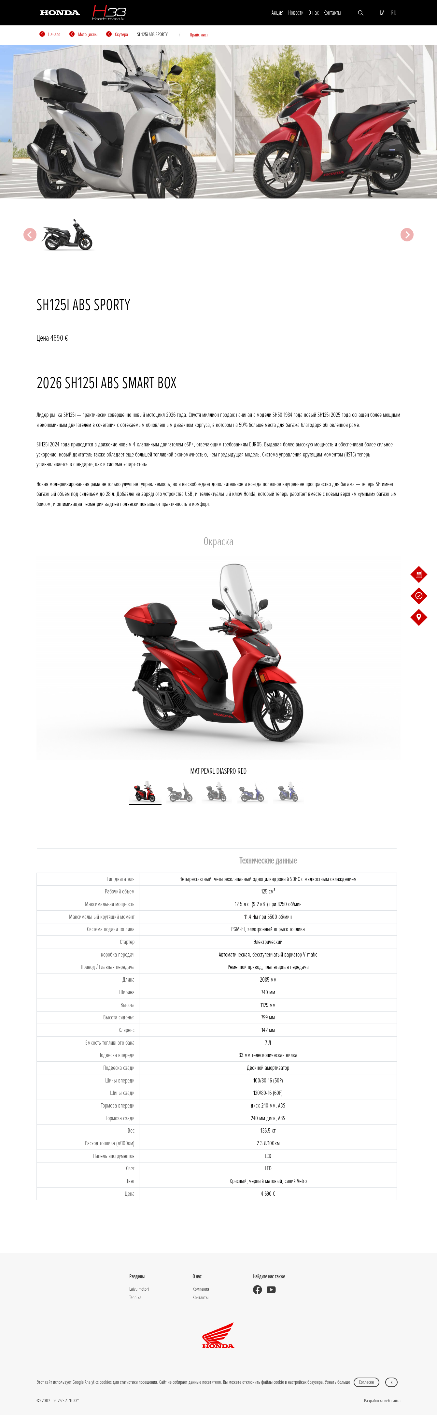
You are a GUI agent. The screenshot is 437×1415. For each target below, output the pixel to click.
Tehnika (135, 1297)
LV (382, 12)
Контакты (332, 12)
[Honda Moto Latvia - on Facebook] (260, 1290)
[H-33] (109, 12)
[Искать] (360, 12)
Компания (200, 1289)
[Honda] (59, 12)
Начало (49, 34)
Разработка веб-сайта (382, 1400)
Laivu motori (139, 1289)
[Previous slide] (29, 234)
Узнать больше (337, 1382)
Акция (277, 12)
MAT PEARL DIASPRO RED (218, 665)
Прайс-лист (199, 35)
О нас (313, 12)
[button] (145, 792)
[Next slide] (407, 234)
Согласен (366, 1382)
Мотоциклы (83, 34)
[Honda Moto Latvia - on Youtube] (273, 1290)
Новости (295, 12)
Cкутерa (117, 34)
